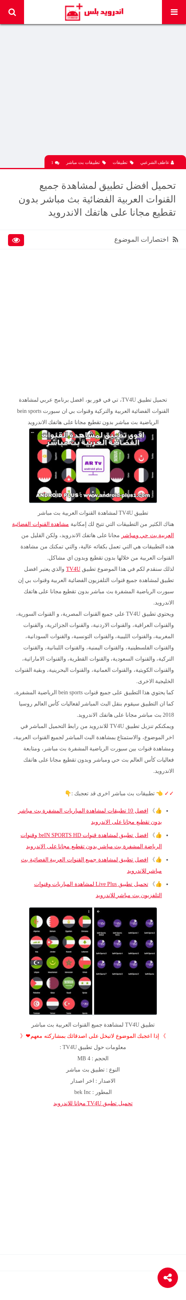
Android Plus (93, 12)
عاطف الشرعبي (157, 162)
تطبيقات (123, 162)
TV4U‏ (73, 569)
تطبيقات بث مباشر (86, 162)
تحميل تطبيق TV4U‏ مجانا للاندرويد (93, 1103)
